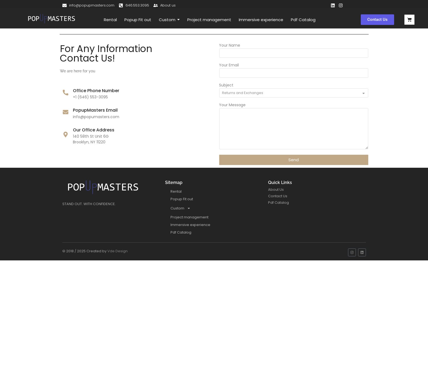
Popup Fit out (181, 199)
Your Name (245, 45)
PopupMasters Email (79, 110)
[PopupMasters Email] (50, 112)
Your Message (247, 105)
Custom (180, 208)
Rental (176, 191)
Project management (189, 217)
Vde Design (117, 251)
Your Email (244, 65)
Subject (241, 85)
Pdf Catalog (180, 232)
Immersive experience (190, 224)
